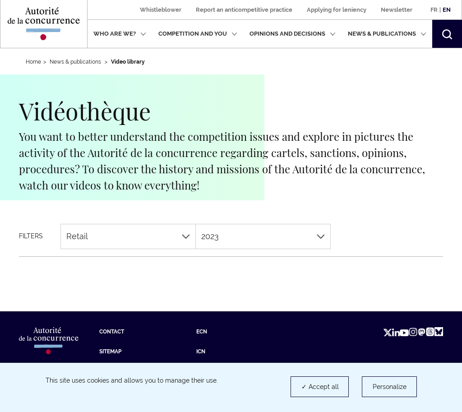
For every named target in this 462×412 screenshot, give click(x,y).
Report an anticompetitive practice (244, 9)
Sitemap (110, 351)
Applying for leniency (336, 9)
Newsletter (396, 9)
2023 (263, 236)
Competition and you (197, 33)
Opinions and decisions (292, 33)
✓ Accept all (320, 386)
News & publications (387, 33)
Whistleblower (160, 9)
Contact (111, 332)
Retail (128, 236)
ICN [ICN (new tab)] (200, 351)
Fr (434, 9)
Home (33, 62)
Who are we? (119, 33)
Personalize (390, 386)
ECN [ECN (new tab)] (201, 332)
